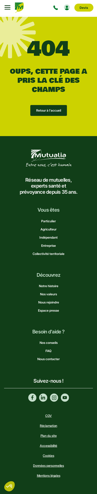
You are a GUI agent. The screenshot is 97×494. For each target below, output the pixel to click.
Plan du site (48, 436)
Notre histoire (48, 286)
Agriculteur (48, 229)
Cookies (48, 455)
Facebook (32, 398)
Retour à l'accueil (48, 110)
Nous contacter (48, 359)
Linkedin (43, 398)
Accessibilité (48, 446)
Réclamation (48, 426)
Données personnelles (48, 465)
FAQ (48, 351)
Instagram (54, 398)
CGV (48, 416)
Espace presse (48, 310)
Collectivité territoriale (48, 254)
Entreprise (48, 245)
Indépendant (48, 237)
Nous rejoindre (48, 302)
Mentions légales (48, 475)
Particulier (48, 221)
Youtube (65, 398)
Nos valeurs (48, 294)
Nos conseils (49, 343)
